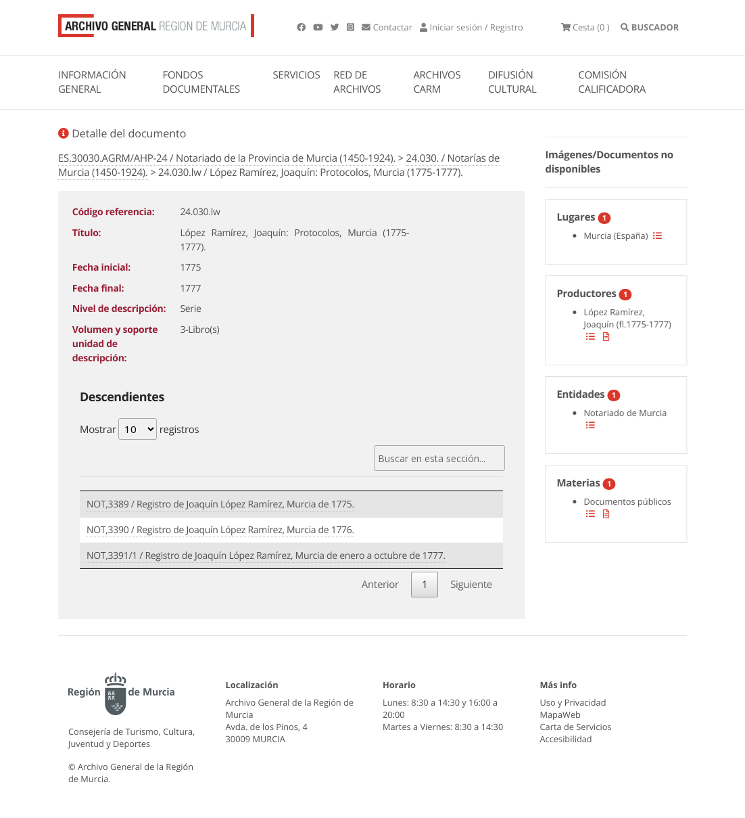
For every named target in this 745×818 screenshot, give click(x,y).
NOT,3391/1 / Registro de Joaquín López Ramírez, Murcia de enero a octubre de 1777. (266, 555)
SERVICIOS (296, 75)
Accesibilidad (566, 739)
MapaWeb (560, 714)
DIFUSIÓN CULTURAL (512, 82)
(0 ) (585, 27)
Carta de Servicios (576, 727)
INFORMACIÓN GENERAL (92, 82)
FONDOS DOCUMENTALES (201, 82)
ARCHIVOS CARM (436, 82)
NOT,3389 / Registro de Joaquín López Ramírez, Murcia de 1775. (220, 504)
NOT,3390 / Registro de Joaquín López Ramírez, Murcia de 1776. (220, 530)
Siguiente (471, 584)
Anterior (380, 584)
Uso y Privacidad (573, 702)
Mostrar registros (139, 429)
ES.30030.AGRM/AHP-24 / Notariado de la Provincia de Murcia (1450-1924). (226, 158)
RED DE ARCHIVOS (357, 82)
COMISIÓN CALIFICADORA (612, 82)
